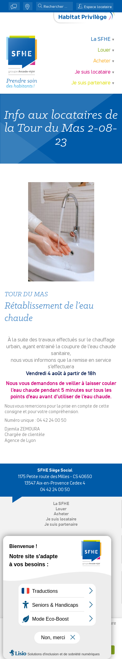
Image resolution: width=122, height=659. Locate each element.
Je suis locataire (93, 72)
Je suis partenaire (91, 83)
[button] (40, 6)
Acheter (102, 61)
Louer (104, 50)
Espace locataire (98, 7)
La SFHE (101, 39)
